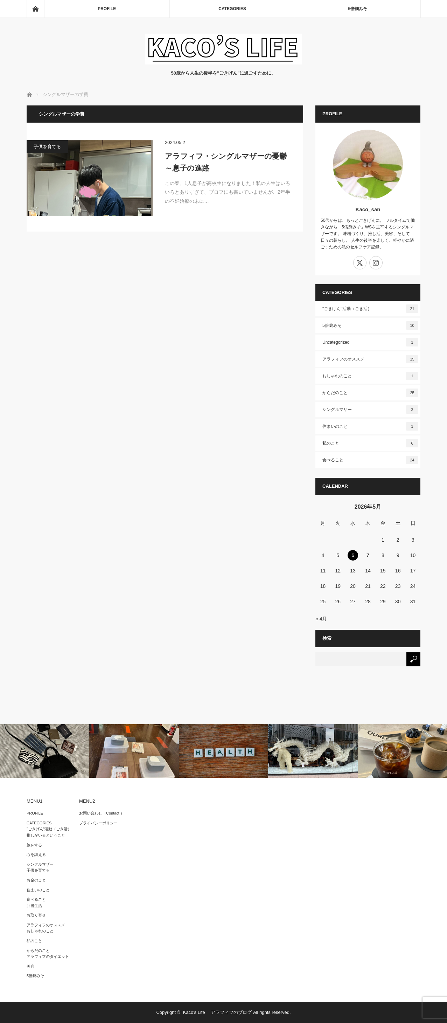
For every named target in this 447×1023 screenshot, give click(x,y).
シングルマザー (370, 409)
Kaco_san (368, 209)
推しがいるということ (46, 835)
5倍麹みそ (357, 8)
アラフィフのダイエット (48, 956)
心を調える (36, 854)
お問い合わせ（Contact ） (101, 813)
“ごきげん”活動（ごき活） (49, 829)
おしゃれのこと (370, 376)
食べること (370, 460)
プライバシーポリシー (98, 823)
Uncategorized (370, 342)
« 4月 (321, 619)
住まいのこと (370, 426)
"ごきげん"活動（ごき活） (370, 308)
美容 (30, 966)
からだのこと (370, 393)
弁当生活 (34, 906)
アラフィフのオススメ (370, 359)
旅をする (34, 845)
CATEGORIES (232, 8)
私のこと (370, 443)
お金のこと (36, 880)
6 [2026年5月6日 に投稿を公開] (352, 555)
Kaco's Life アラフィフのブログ (217, 1012)
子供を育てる (47, 146)
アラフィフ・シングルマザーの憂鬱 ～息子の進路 (228, 162)
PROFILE (107, 8)
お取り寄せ (36, 915)
